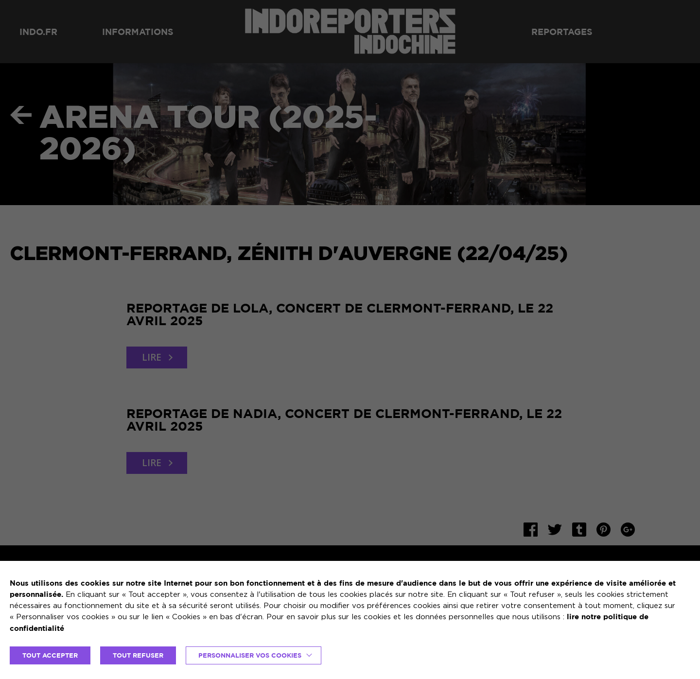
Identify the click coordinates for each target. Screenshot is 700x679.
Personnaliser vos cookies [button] (249, 655)
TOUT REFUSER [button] (138, 655)
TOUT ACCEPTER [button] (50, 655)
